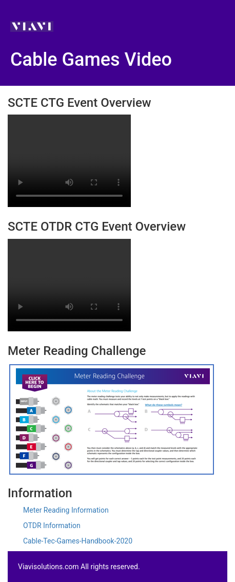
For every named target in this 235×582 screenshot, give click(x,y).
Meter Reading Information (66, 510)
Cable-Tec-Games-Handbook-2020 (77, 541)
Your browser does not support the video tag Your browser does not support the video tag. (69, 161)
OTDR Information (52, 525)
